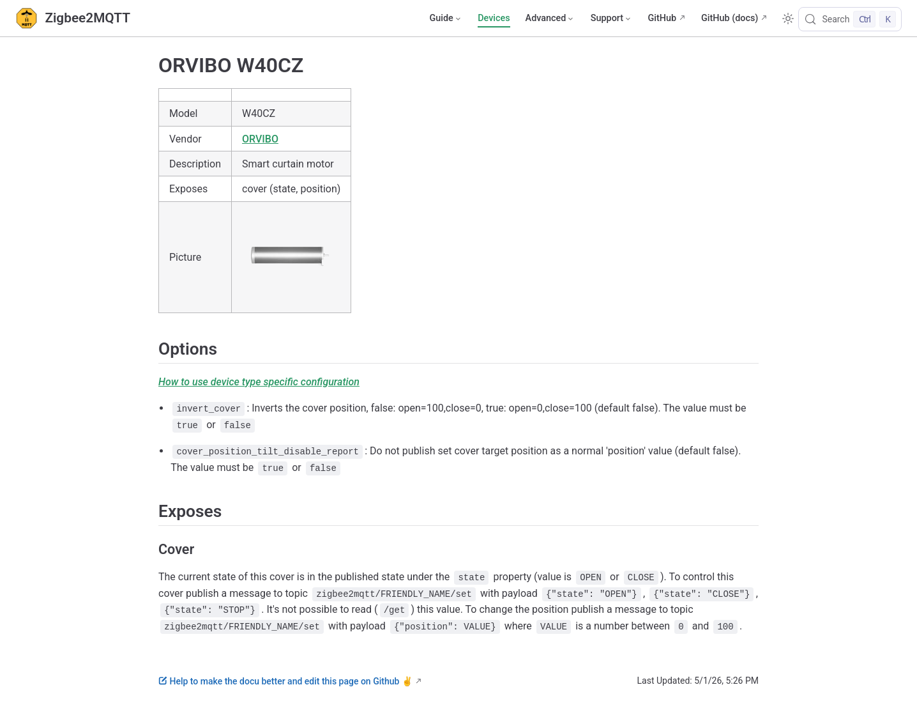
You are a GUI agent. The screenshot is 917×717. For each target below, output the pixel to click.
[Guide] (445, 19)
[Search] (850, 19)
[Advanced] (550, 19)
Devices (494, 18)
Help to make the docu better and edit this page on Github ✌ (285, 681)
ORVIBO (260, 139)
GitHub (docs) (729, 18)
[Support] (612, 19)
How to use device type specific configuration (259, 382)
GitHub (662, 18)
